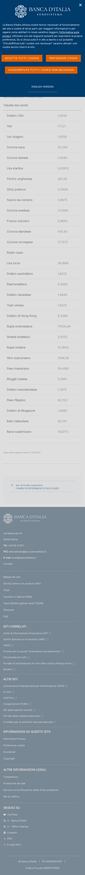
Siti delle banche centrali (17, 710)
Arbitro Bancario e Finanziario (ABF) (24, 639)
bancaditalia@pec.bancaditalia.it (27, 551)
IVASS (6, 645)
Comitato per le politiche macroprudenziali (28, 722)
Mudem (7, 669)
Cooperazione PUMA (15, 703)
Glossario (8, 609)
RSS (7, 838)
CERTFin (8, 698)
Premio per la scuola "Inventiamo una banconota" (32, 651)
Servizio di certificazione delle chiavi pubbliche (30, 790)
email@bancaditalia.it (23, 557)
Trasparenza (10, 776)
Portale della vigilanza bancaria (21, 715)
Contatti (8, 563)
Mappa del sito (11, 577)
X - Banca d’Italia (15, 820)
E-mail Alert (12, 844)
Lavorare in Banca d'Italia (17, 596)
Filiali (6, 590)
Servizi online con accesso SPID (22, 583)
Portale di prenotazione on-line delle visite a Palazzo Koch (37, 663)
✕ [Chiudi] (81, 5)
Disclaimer (9, 752)
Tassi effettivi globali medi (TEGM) (23, 603)
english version (42, 88)
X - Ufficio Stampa (15, 826)
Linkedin (10, 832)
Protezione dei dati (14, 783)
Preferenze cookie (14, 745)
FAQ (5, 616)
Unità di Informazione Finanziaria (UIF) (25, 633)
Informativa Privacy (14, 738)
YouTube (10, 814)
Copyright (9, 758)
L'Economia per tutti (14, 657)
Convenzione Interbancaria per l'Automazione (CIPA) (33, 685)
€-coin (7, 691)
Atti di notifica (11, 796)
